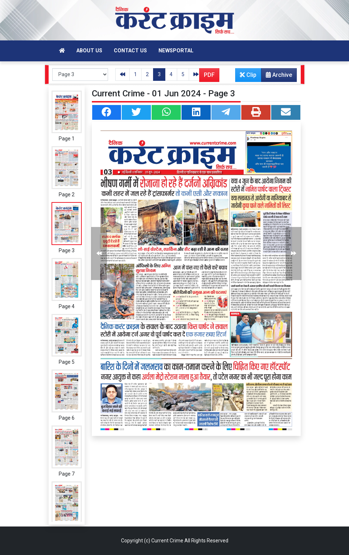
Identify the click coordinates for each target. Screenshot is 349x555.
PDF (209, 74)
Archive (276, 76)
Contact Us (130, 51)
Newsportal (175, 51)
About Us (89, 51)
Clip (248, 74)
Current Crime (167, 540)
